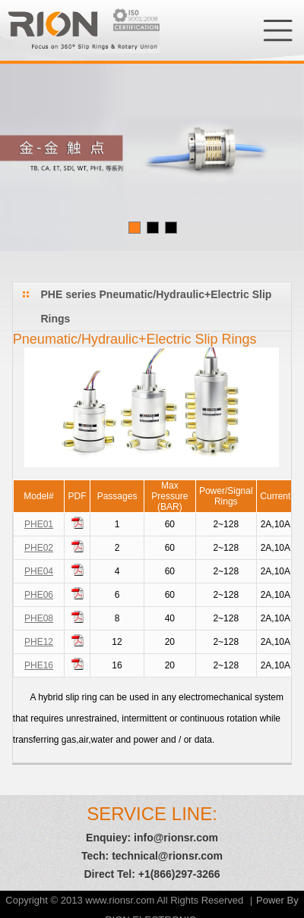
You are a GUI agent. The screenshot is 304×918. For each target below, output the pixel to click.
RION (80, 30)
